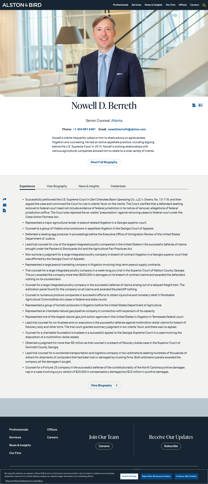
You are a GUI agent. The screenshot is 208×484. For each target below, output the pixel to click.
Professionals (120, 5)
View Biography (57, 186)
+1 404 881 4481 (84, 129)
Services (136, 5)
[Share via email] (4, 205)
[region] (104, 476)
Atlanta (116, 120)
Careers (194, 5)
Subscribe (171, 446)
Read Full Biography (104, 162)
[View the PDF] (194, 105)
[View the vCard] (200, 105)
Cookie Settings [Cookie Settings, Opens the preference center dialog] (129, 476)
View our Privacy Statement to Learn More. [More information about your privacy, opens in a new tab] (24, 481)
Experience (27, 186)
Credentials (119, 186)
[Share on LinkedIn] (4, 199)
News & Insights (153, 5)
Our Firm (170, 5)
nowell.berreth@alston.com (127, 129)
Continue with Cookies (186, 476)
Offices (183, 5)
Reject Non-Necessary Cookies (156, 476)
